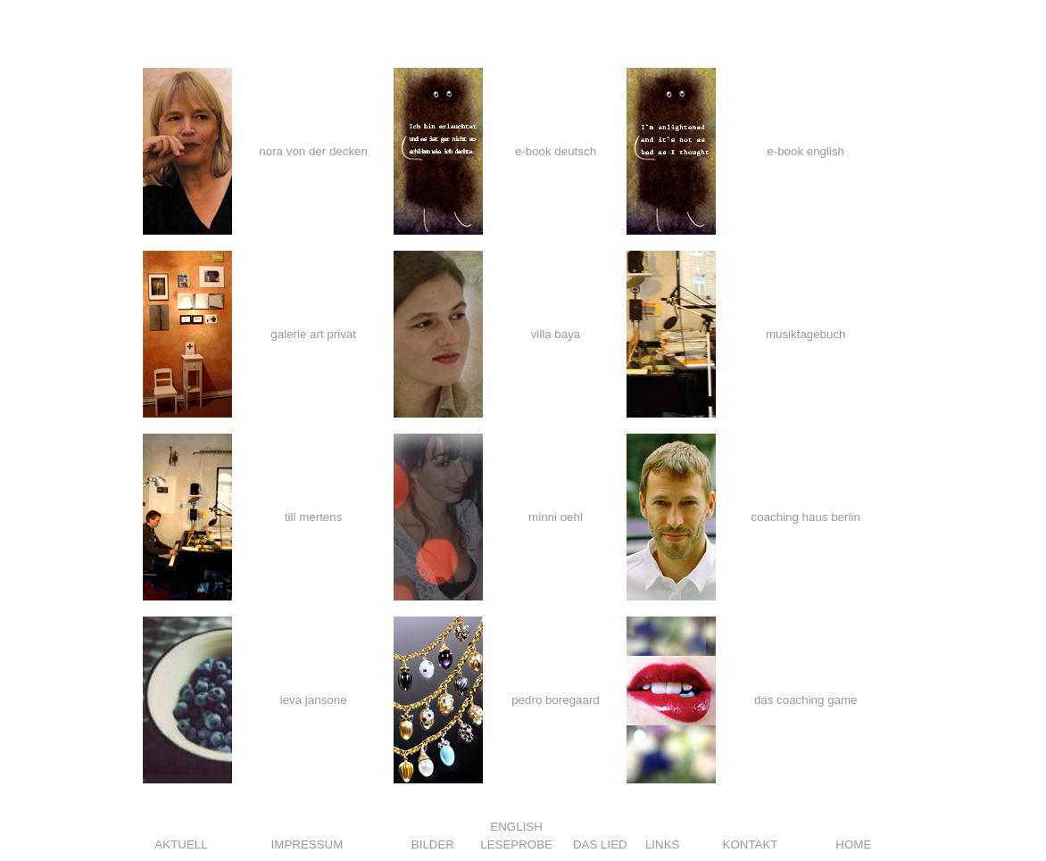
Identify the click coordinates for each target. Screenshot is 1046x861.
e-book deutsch (555, 151)
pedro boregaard (555, 700)
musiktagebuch (806, 334)
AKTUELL (180, 844)
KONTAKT (750, 844)
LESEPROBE (516, 844)
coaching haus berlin (805, 517)
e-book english (805, 151)
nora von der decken (313, 151)
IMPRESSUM (307, 844)
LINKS (662, 844)
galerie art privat (313, 334)
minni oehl (555, 517)
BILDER (432, 844)
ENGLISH (516, 826)
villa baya (556, 334)
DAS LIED (600, 844)
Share (159, 807)
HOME (853, 844)
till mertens (313, 517)
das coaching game (806, 700)
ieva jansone (313, 700)
